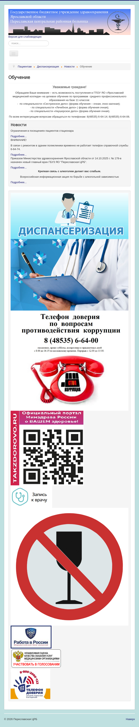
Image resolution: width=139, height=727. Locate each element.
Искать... (8, 40)
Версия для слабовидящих (25, 36)
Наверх (130, 719)
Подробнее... (19, 136)
